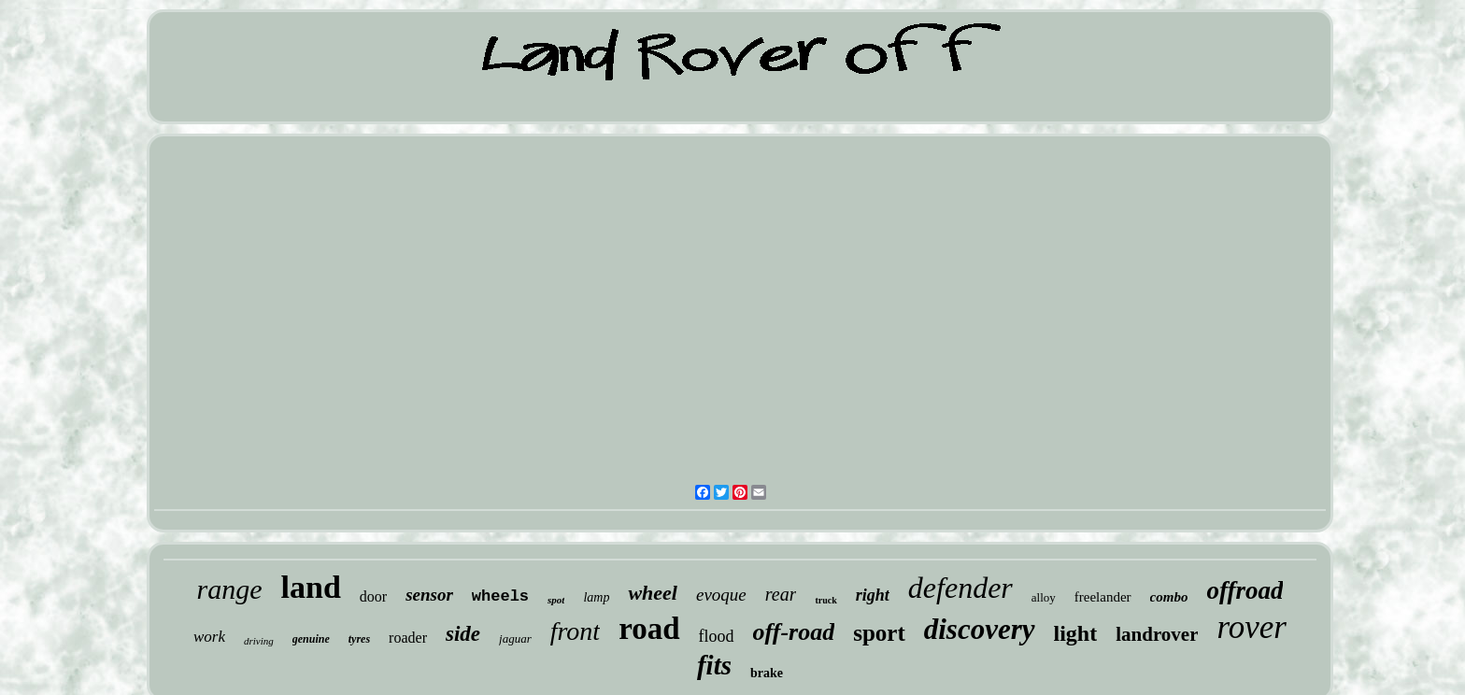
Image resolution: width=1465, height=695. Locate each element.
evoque (721, 594)
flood (716, 636)
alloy (1043, 597)
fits (714, 665)
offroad (1244, 590)
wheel (652, 592)
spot (556, 599)
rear (781, 594)
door (373, 596)
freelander (1102, 596)
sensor (429, 594)
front (575, 631)
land (311, 587)
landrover (1157, 634)
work (209, 636)
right (872, 595)
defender (960, 587)
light (1076, 633)
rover (1251, 627)
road (649, 628)
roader (408, 637)
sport (879, 632)
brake (766, 673)
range (230, 589)
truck (825, 600)
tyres (359, 638)
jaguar (515, 638)
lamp (596, 597)
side (463, 633)
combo (1169, 596)
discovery (979, 629)
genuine (311, 638)
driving (259, 640)
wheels (500, 596)
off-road (794, 631)
